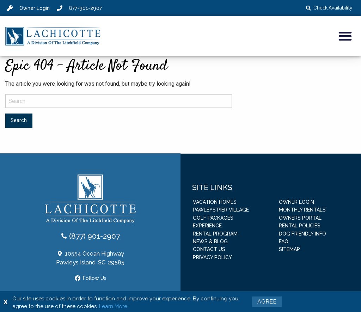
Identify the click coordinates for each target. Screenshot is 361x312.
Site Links (212, 187)
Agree (266, 301)
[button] (345, 36)
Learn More (113, 306)
